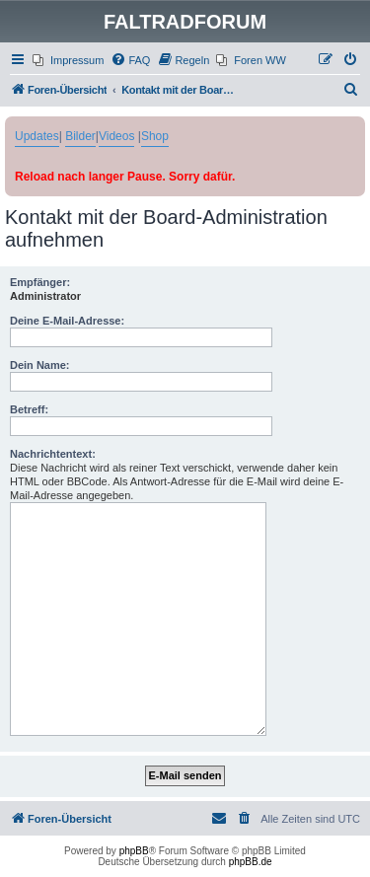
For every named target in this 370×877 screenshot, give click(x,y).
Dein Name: (40, 365)
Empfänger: (40, 282)
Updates (37, 136)
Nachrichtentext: (53, 454)
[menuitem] (68, 60)
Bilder (80, 136)
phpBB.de (250, 861)
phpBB (134, 850)
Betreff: (29, 409)
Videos (116, 136)
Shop (155, 136)
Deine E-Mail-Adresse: (67, 321)
